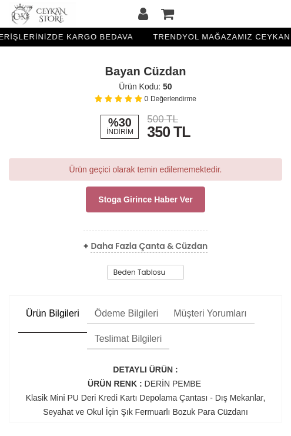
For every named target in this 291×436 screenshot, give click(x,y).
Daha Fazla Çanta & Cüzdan (149, 246)
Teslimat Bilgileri (128, 339)
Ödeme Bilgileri (126, 313)
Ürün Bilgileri (52, 313)
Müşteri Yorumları (210, 313)
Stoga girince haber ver (145, 199)
